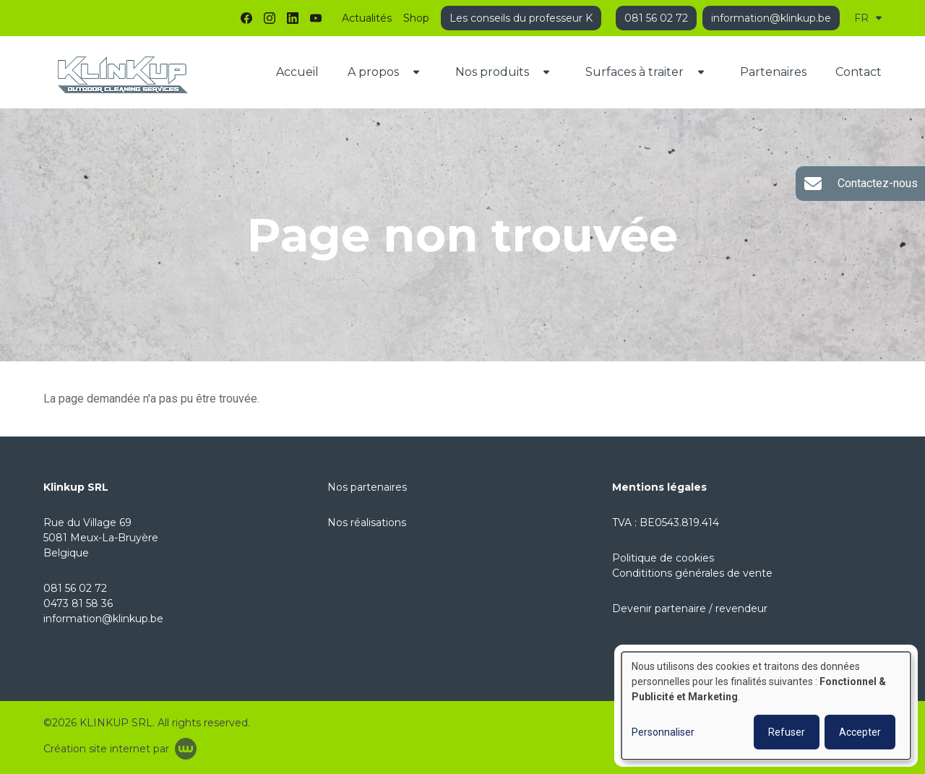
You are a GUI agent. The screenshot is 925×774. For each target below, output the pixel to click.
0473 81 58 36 (78, 603)
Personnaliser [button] (663, 732)
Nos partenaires (367, 487)
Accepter (860, 732)
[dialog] (766, 706)
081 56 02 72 (75, 588)
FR (868, 18)
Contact (858, 72)
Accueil (297, 72)
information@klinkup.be (103, 618)
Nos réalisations (366, 522)
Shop (416, 18)
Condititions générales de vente (692, 573)
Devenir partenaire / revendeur (689, 608)
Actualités (367, 18)
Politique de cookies (663, 557)
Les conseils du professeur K (521, 18)
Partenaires (773, 72)
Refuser (786, 732)
